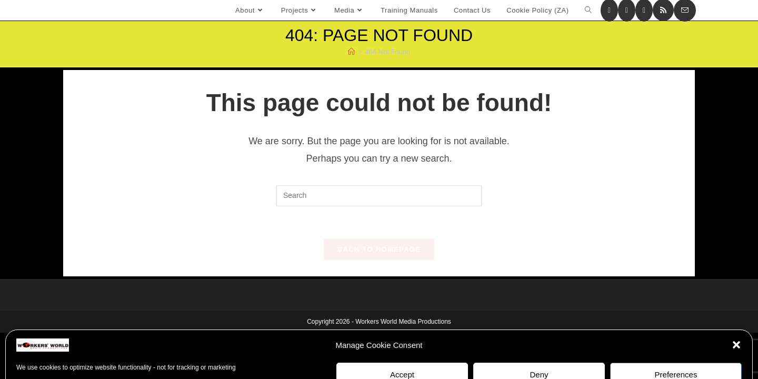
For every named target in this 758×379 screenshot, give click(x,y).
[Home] (351, 52)
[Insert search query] (379, 195)
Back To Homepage (379, 249)
